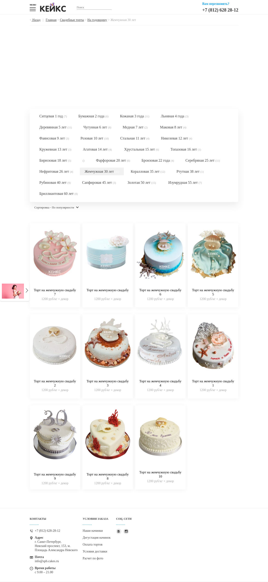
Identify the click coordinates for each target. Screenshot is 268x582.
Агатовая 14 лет (97, 149)
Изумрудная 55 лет (185, 182)
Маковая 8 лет (173, 127)
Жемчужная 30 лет (101, 171)
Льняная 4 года (174, 116)
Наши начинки (93, 530)
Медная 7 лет (135, 127)
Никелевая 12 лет (176, 138)
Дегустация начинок (97, 537)
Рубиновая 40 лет (55, 182)
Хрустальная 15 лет (141, 149)
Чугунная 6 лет (97, 127)
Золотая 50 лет (142, 182)
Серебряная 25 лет (203, 160)
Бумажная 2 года (94, 116)
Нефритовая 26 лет (56, 171)
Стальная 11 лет (134, 138)
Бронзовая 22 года (158, 160)
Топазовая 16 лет (186, 149)
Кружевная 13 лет (55, 149)
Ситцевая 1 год (53, 116)
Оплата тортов (92, 544)
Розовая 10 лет (95, 138)
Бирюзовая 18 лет (55, 160)
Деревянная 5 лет (55, 127)
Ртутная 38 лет (190, 171)
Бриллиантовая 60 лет (58, 194)
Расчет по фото (93, 558)
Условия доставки (95, 551)
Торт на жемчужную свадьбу (108, 290)
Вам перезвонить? (215, 4)
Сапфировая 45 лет (99, 182)
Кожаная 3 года (134, 116)
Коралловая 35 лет (148, 171)
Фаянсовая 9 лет (54, 138)
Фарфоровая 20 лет (113, 160)
